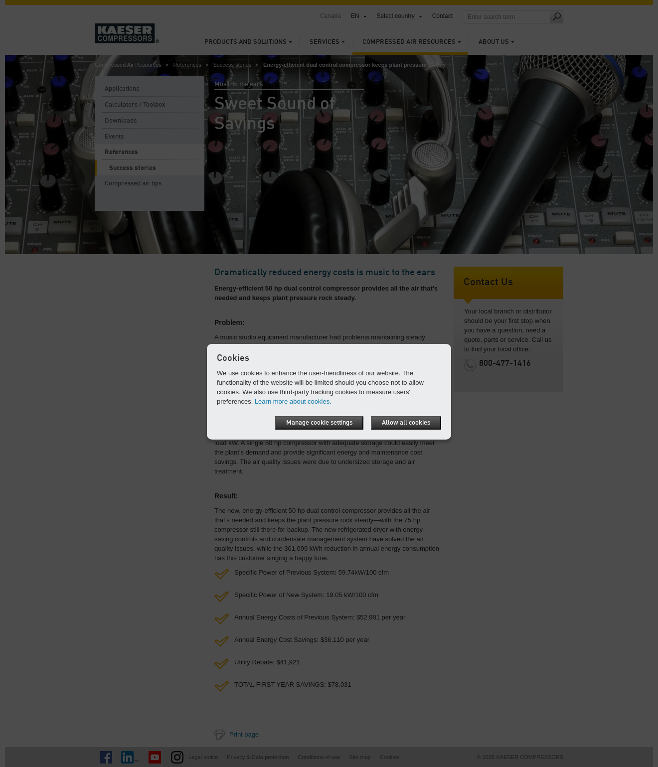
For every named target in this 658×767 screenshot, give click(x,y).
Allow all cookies (406, 423)
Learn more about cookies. (293, 401)
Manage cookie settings (319, 423)
